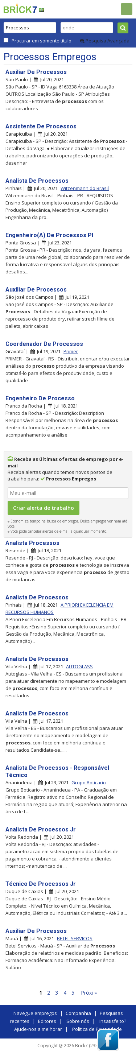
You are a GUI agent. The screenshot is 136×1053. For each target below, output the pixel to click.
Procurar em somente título (41, 40)
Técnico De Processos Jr (40, 883)
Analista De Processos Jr (40, 829)
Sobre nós (77, 1021)
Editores (47, 1021)
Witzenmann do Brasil (85, 188)
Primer (70, 351)
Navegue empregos (35, 1013)
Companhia (78, 1013)
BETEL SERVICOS (74, 938)
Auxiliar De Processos (36, 72)
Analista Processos (32, 543)
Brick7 (20, 8)
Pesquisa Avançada (104, 40)
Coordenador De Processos (44, 343)
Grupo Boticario (88, 782)
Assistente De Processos (41, 126)
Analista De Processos (37, 180)
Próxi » (89, 992)
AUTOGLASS (79, 666)
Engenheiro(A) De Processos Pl (49, 235)
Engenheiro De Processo (40, 398)
